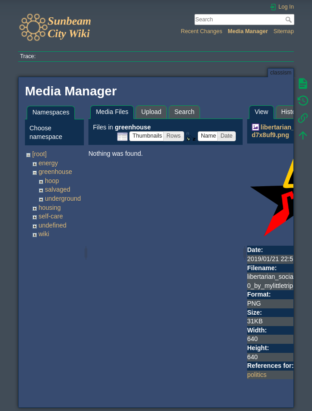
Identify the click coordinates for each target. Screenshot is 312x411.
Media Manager (248, 31)
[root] (39, 154)
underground (63, 198)
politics (257, 374)
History (291, 111)
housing (50, 207)
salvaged (57, 189)
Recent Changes (201, 31)
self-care (51, 216)
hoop (52, 180)
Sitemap (283, 31)
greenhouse (55, 171)
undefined (53, 225)
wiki (44, 234)
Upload (151, 111)
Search (289, 19)
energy (48, 163)
